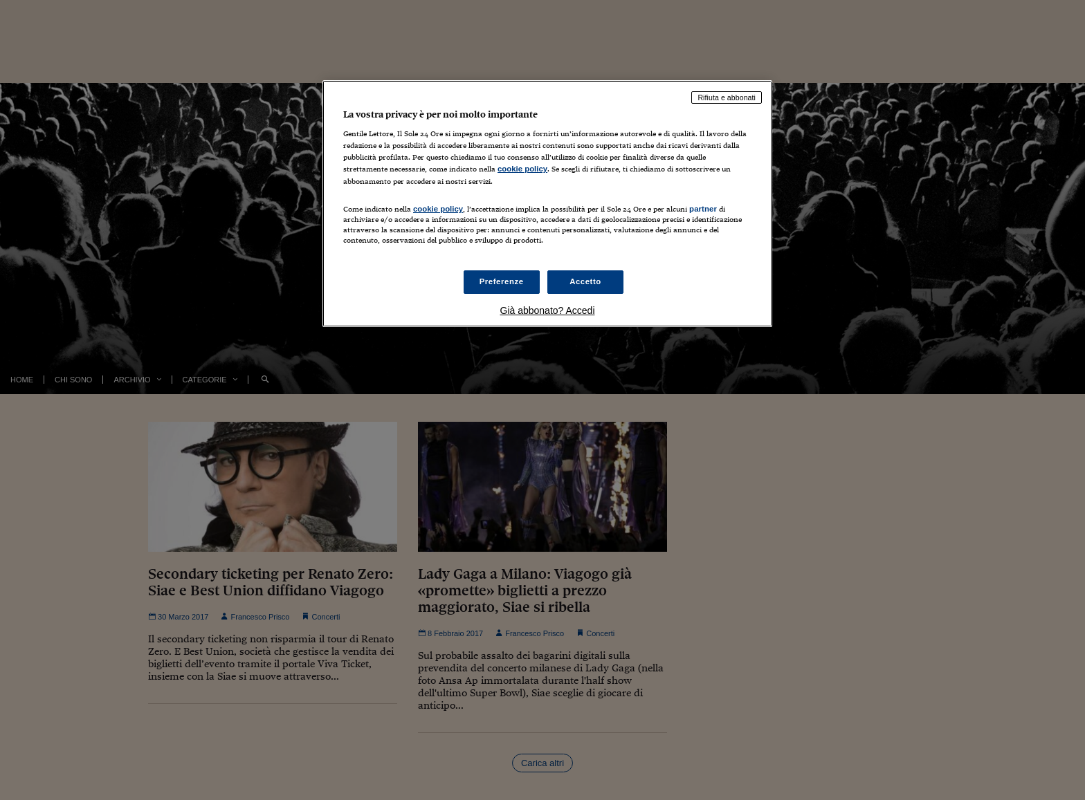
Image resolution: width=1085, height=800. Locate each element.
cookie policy (522, 169)
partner (703, 209)
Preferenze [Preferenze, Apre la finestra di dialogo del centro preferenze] (502, 281)
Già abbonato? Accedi (547, 310)
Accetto (585, 281)
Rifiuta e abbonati (727, 97)
